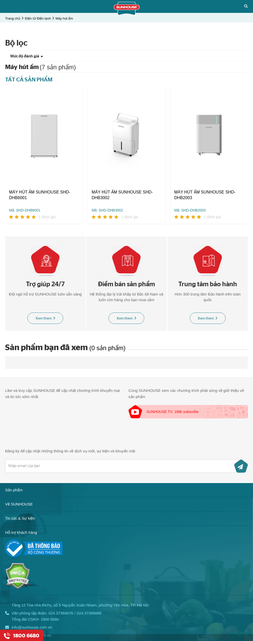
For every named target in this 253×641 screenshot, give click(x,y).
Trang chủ (12, 18)
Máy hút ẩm (64, 18)
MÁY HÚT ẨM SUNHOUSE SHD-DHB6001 (39, 195)
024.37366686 (89, 613)
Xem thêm (45, 318)
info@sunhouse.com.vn (32, 627)
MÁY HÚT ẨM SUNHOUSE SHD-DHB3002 (122, 195)
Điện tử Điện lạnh (38, 18)
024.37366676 (60, 613)
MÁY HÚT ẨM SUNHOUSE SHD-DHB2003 (204, 195)
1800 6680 (50, 619)
